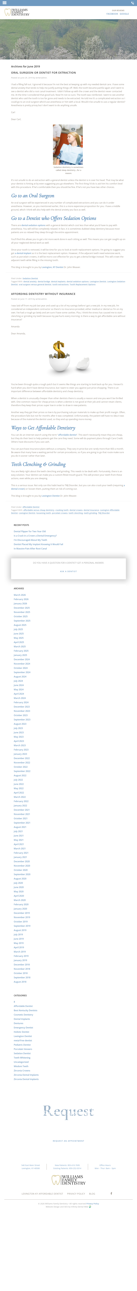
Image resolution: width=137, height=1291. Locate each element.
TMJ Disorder (104, 513)
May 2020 (19, 891)
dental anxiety (30, 281)
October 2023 (21, 715)
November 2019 (22, 917)
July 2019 (18, 934)
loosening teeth (43, 513)
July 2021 (18, 831)
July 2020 (18, 882)
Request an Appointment (68, 1141)
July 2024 (18, 680)
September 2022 (22, 771)
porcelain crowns (60, 513)
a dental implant (23, 253)
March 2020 (20, 900)
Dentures (18, 1023)
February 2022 (21, 801)
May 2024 (19, 689)
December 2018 (22, 964)
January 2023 (20, 753)
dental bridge (44, 281)
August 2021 (20, 827)
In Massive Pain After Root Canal (30, 548)
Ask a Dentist (68, 571)
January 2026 (20, 603)
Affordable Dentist (31, 507)
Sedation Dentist (30, 278)
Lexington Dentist (98, 281)
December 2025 (22, 607)
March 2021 (20, 848)
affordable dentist (67, 434)
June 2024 (19, 685)
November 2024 (22, 663)
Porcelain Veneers (23, 1049)
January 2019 (20, 960)
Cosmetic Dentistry (23, 1014)
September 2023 (22, 719)
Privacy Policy (92, 1203)
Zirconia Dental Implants (26, 1074)
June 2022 (19, 784)
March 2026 (20, 594)
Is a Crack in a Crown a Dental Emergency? (35, 535)
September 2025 (22, 620)
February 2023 (21, 749)
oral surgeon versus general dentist (35, 284)
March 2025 (20, 646)
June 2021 (19, 835)
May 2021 (19, 839)
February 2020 (21, 904)
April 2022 (19, 792)
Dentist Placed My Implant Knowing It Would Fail (38, 544)
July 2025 (18, 629)
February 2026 (21, 599)
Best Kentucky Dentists (25, 1010)
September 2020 (22, 874)
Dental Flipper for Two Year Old (30, 531)
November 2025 (22, 612)
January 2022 (20, 805)
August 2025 (20, 625)
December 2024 (22, 659)
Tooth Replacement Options (83, 284)
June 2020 (19, 887)
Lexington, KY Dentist (52, 267)
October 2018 (21, 973)
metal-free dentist (23, 1040)
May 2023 (19, 736)
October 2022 (21, 766)
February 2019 (21, 956)
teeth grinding (90, 513)
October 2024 (21, 668)
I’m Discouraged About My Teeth (30, 540)
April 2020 (19, 895)
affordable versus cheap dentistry (38, 510)
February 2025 (21, 650)
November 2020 (22, 865)
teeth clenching (76, 513)
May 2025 (19, 637)
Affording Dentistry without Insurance (43, 294)
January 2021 (20, 857)
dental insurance (91, 510)
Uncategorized (21, 1061)
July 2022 (18, 779)
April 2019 (19, 947)
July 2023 (18, 728)
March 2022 (20, 796)
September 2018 (22, 977)
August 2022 (20, 775)
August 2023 (20, 723)
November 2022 (22, 762)
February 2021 (21, 852)
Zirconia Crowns (22, 1070)
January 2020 (20, 908)
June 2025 (19, 633)
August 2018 (20, 981)
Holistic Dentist (21, 1031)
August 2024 (20, 676)
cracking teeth (61, 510)
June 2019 (19, 938)
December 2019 (22, 913)
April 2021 (19, 844)
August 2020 (20, 878)
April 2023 (19, 741)
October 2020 (21, 870)
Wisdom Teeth (21, 1066)
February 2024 (21, 702)
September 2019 (22, 925)
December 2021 (22, 809)
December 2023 (22, 706)
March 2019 (20, 951)
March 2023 (20, 745)
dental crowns (76, 510)
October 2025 (21, 616)
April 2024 (19, 693)
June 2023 (19, 732)
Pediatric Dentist (22, 1044)
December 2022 (22, 758)
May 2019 (19, 943)
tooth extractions (60, 284)
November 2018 (22, 968)
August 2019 (20, 930)
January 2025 (20, 655)
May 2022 (19, 788)
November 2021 (22, 814)
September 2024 (22, 672)
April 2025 (19, 642)
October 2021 (21, 818)
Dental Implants (22, 1019)
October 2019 (21, 921)
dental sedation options (33, 225)
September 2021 (22, 822)
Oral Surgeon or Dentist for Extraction (43, 72)
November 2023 (22, 711)
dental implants (58, 281)
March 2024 (20, 698)
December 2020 (22, 861)
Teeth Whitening (22, 1057)
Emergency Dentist (23, 1027)
